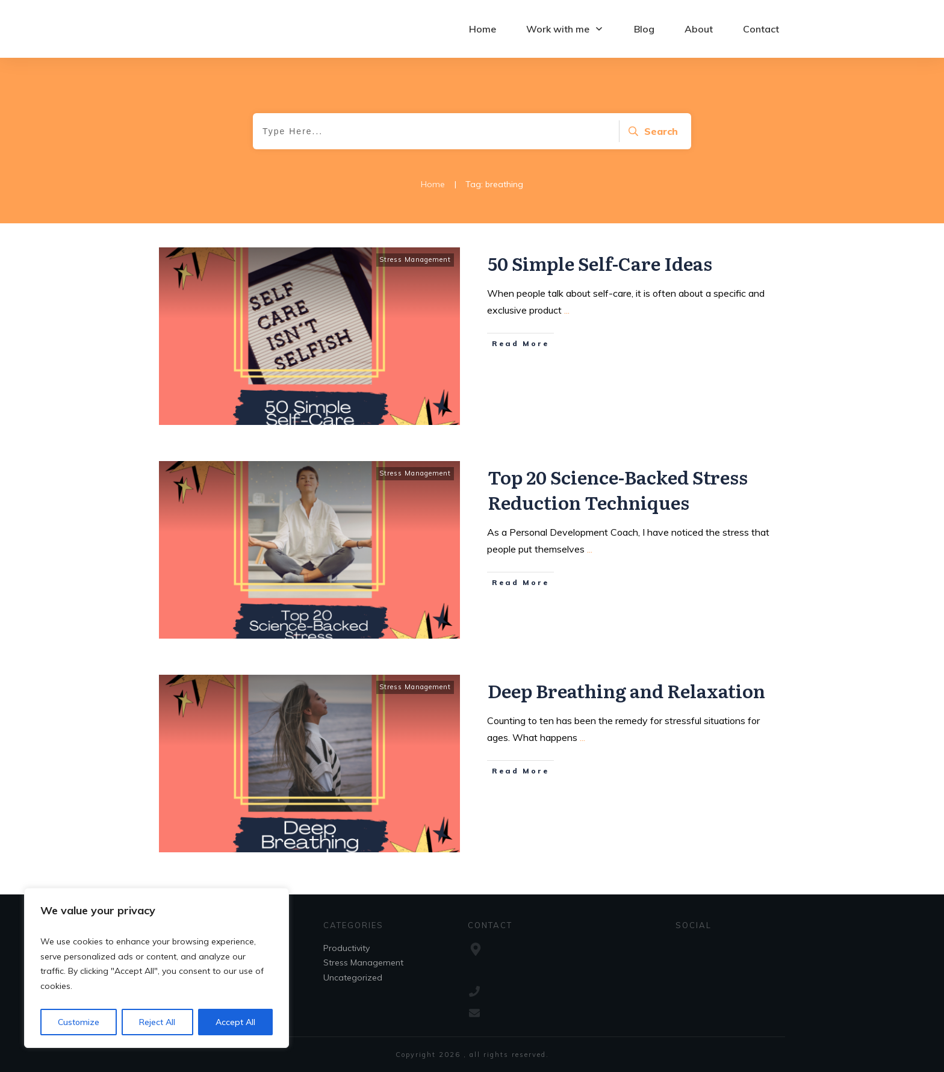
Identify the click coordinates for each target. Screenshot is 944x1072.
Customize (78, 1022)
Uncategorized (352, 977)
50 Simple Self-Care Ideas (600, 263)
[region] (156, 968)
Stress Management (415, 259)
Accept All (235, 1022)
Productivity (346, 948)
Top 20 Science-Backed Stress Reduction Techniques (618, 489)
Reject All (157, 1022)
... (567, 310)
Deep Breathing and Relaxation (626, 690)
